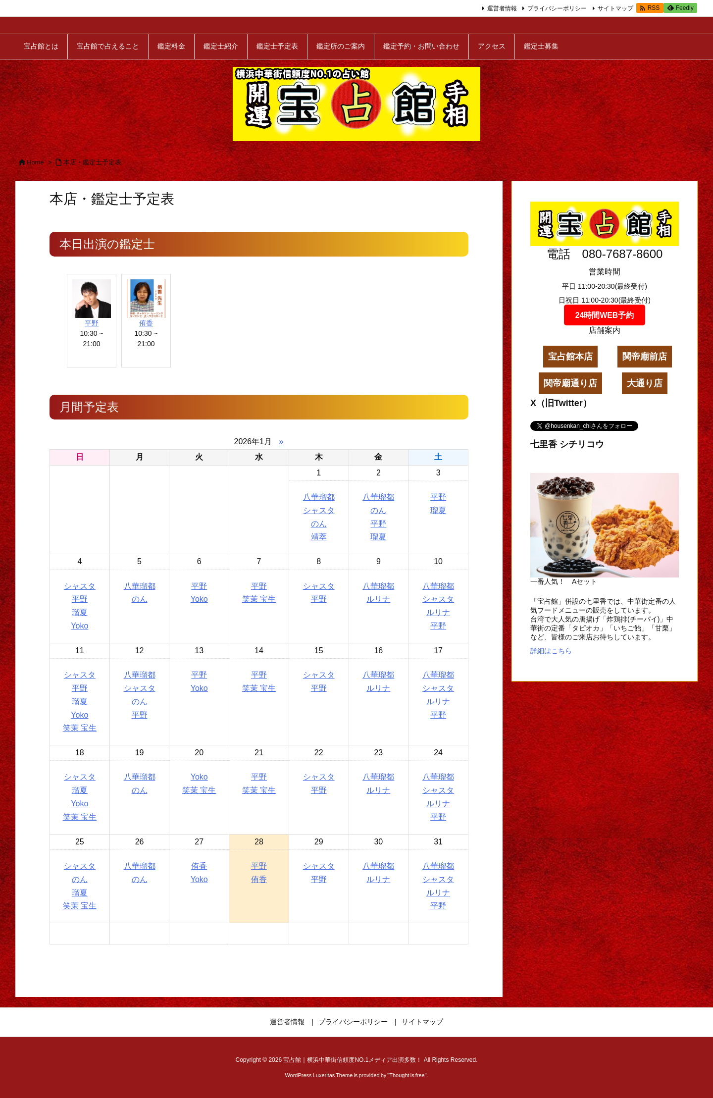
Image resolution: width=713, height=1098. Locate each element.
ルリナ (378, 599)
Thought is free (406, 1075)
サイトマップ (615, 8)
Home (35, 162)
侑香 (146, 323)
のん (319, 524)
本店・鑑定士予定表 (92, 162)
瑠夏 (378, 536)
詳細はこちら (551, 651)
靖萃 (319, 536)
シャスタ (319, 510)
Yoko (79, 626)
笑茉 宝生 (259, 599)
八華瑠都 (319, 497)
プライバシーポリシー (557, 8)
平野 (92, 323)
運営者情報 (502, 8)
